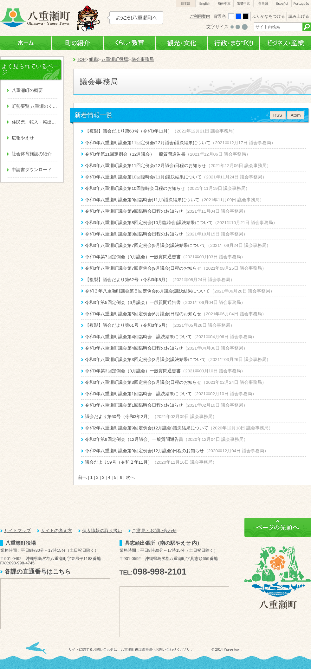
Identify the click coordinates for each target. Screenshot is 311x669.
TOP (81, 59)
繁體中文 (243, 3)
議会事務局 (143, 59)
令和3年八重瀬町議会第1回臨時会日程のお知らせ (134, 405)
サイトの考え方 (56, 530)
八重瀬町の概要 (27, 90)
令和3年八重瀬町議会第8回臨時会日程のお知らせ (134, 234)
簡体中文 (224, 3)
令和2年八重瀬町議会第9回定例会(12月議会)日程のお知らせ (144, 450)
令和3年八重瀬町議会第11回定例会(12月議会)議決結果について (148, 142)
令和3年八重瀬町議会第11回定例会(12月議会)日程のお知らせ (145, 165)
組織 (93, 59)
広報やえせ (23, 138)
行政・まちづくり (233, 43)
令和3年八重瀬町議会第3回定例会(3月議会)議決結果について (145, 359)
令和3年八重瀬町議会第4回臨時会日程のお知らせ (134, 348)
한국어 (262, 3)
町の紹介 (77, 43)
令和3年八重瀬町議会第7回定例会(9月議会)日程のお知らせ (143, 268)
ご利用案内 (200, 16)
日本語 (185, 3)
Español (282, 3)
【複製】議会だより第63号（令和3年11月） (128, 131)
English (204, 3)
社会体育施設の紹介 (32, 153)
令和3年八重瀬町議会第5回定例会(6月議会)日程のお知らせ (143, 314)
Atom (296, 115)
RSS (277, 115)
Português (301, 3)
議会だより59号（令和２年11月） (118, 462)
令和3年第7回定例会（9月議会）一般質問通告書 (133, 256)
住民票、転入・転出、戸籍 (34, 122)
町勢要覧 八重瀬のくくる (34, 106)
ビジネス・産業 (285, 43)
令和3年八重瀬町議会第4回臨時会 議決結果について (138, 336)
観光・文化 (181, 43)
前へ (82, 477)
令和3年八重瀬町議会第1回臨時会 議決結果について (138, 393)
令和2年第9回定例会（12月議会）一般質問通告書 (134, 439)
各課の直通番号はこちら (37, 571)
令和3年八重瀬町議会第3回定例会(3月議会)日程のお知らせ (143, 382)
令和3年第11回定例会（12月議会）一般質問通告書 (135, 154)
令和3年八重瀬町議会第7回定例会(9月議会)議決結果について (145, 245)
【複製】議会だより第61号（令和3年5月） (127, 325)
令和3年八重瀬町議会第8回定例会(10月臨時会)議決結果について (149, 222)
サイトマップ (17, 530)
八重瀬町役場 (114, 59)
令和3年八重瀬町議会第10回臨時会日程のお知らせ (135, 188)
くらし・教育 (129, 43)
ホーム (25, 43)
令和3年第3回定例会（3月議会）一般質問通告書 (133, 371)
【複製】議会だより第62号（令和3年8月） (127, 279)
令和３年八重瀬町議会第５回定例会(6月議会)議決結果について (147, 291)
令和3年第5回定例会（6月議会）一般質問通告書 (133, 302)
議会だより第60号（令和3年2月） (118, 416)
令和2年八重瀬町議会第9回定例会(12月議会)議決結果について (146, 428)
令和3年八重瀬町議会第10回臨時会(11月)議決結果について (143, 177)
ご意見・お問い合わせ (154, 530)
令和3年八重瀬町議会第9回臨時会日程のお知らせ (134, 211)
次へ (130, 477)
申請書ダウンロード (32, 169)
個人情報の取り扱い (102, 530)
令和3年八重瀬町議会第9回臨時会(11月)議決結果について (142, 199)
